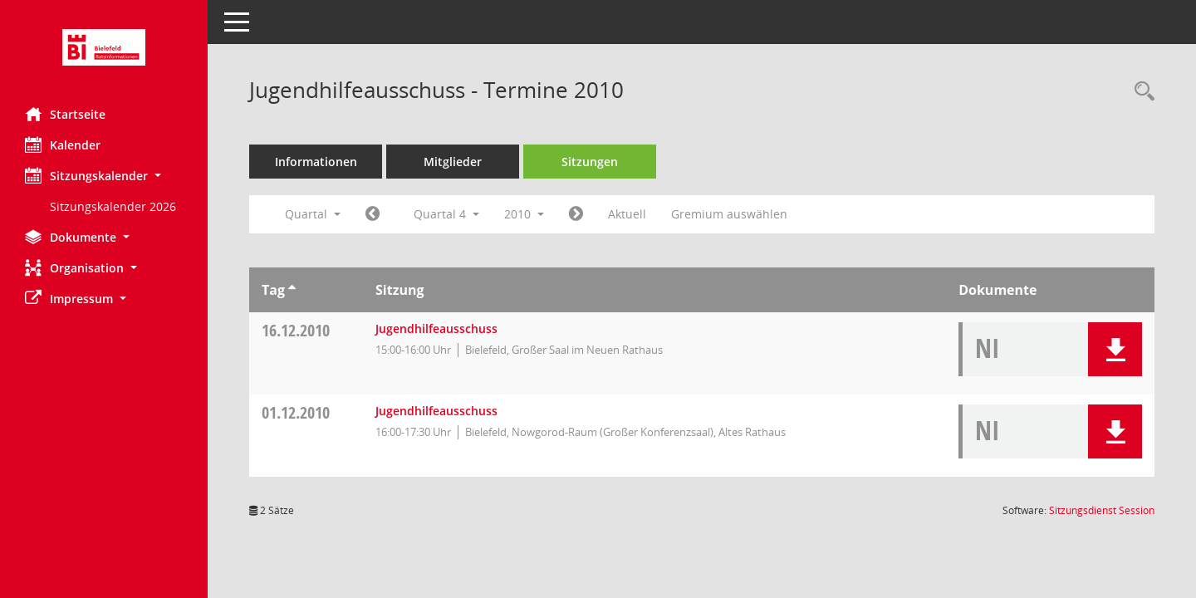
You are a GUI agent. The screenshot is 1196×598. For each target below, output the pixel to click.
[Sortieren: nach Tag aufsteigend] (292, 290)
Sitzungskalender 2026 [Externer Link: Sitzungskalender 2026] (113, 206)
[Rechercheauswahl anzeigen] (1140, 91)
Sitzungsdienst (1101, 510)
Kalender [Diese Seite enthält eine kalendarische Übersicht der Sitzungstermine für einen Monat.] (62, 144)
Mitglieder (453, 161)
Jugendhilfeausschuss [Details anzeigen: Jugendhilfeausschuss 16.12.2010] (436, 328)
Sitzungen (589, 161)
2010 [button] (524, 214)
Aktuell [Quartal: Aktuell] (627, 214)
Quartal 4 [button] (446, 214)
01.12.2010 (296, 412)
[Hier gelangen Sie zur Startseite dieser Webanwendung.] (104, 47)
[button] (104, 175)
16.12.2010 (296, 330)
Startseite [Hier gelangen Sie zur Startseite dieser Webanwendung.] (65, 113)
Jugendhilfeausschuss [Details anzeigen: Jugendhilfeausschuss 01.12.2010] (436, 411)
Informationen (316, 161)
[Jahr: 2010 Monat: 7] (372, 214)
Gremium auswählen (729, 214)
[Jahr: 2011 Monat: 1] (576, 214)
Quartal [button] (313, 214)
